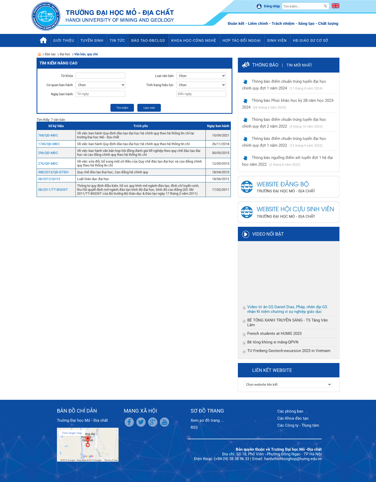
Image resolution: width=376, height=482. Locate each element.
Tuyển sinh (91, 40)
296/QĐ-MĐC (48, 153)
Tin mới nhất (299, 65)
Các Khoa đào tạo (293, 418)
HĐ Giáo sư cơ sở (310, 40)
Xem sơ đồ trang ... (207, 420)
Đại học (65, 54)
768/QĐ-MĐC (48, 135)
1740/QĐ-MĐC (49, 144)
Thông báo (265, 65)
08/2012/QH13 (49, 179)
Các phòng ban (290, 411)
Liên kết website (272, 370)
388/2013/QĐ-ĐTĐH (53, 172)
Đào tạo (50, 54)
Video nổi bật (268, 234)
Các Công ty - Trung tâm (298, 425)
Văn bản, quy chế (86, 54)
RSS (194, 427)
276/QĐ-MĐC (48, 163)
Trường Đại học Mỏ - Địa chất (82, 420)
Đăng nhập (272, 6)
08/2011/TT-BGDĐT (53, 190)
